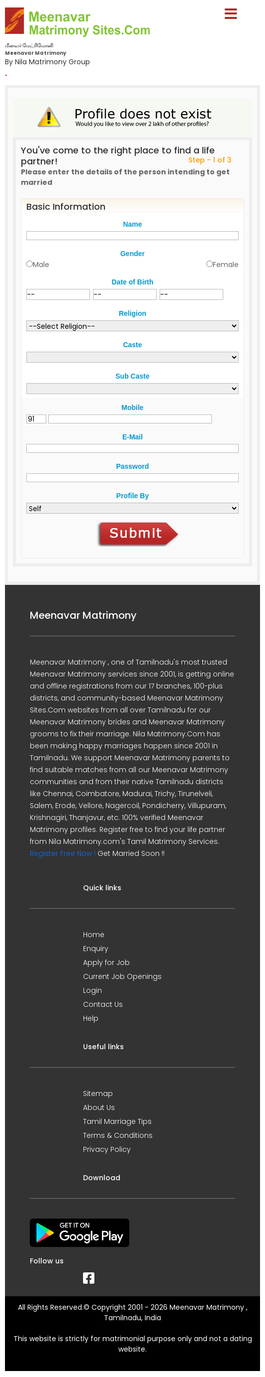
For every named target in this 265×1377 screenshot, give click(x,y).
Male (41, 265)
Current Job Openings (122, 976)
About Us (99, 1107)
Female (226, 265)
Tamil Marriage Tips (117, 1121)
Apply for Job (106, 962)
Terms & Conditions (118, 1135)
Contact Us (103, 1004)
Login (92, 990)
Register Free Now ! (62, 853)
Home (93, 935)
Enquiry (95, 949)
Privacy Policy (107, 1149)
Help (90, 1018)
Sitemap (98, 1094)
